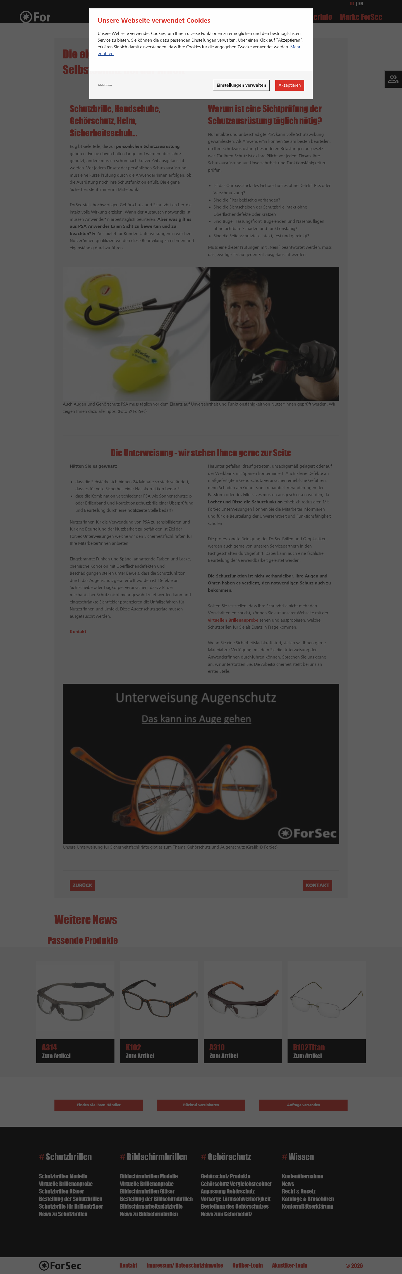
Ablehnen (105, 85)
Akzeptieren (290, 85)
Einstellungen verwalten (241, 85)
